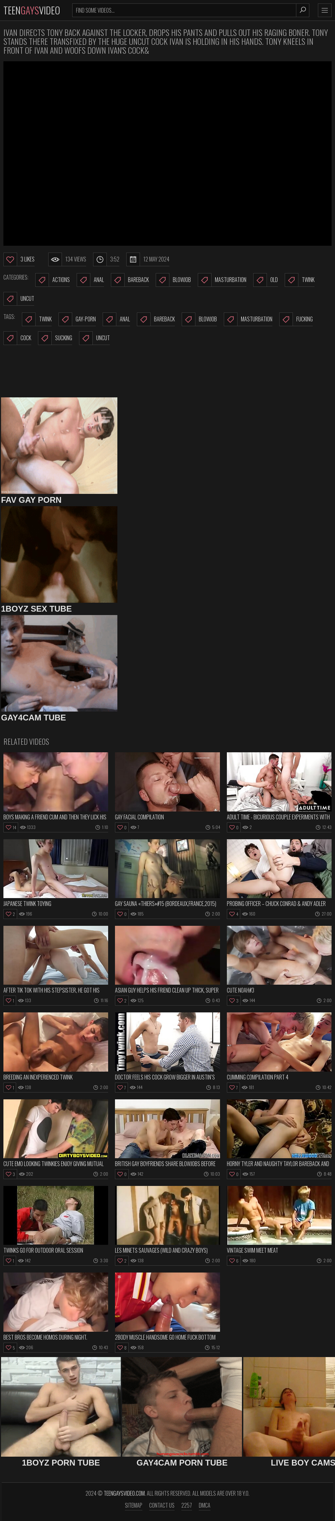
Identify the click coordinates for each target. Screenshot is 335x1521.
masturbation (248, 319)
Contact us (162, 1505)
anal (116, 319)
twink (37, 319)
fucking (296, 319)
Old (265, 280)
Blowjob (173, 280)
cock (17, 338)
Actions (52, 280)
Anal (90, 280)
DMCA (204, 1505)
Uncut (18, 299)
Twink (299, 280)
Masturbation (222, 280)
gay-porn (77, 319)
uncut (94, 338)
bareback (156, 319)
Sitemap (133, 1505)
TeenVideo (31, 10)
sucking (55, 338)
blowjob (199, 319)
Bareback (130, 280)
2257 (186, 1505)
